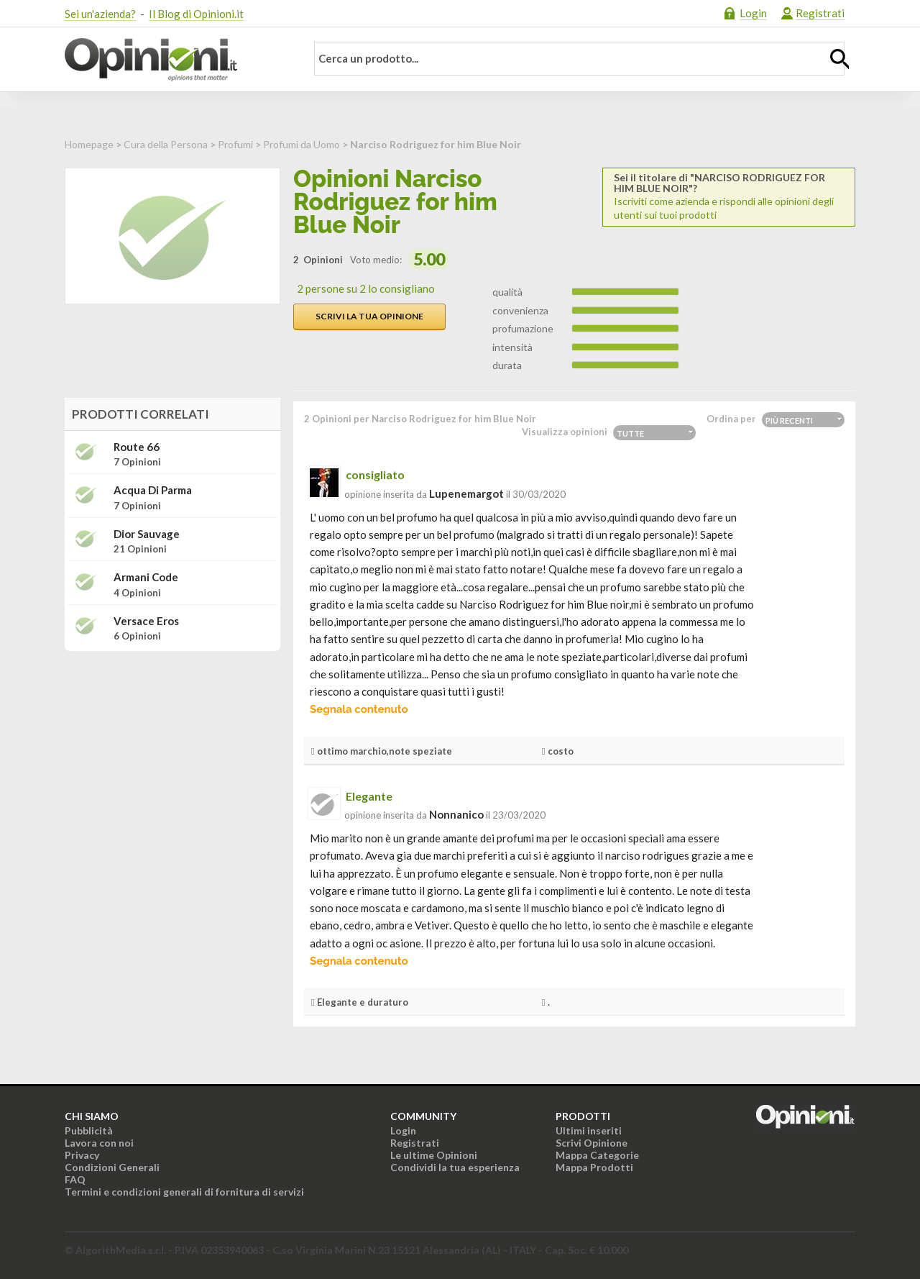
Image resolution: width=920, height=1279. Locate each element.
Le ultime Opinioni (433, 1155)
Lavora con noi (99, 1143)
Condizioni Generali (112, 1167)
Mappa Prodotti (594, 1167)
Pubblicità (89, 1130)
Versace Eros (146, 621)
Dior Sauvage (147, 534)
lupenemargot (466, 493)
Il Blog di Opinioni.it (196, 13)
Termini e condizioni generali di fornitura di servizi (184, 1191)
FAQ (75, 1179)
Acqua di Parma (153, 490)
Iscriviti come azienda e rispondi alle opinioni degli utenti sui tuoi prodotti (729, 196)
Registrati (820, 12)
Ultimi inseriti (589, 1130)
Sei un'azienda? (100, 13)
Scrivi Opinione (591, 1143)
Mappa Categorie (597, 1155)
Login (753, 12)
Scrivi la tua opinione (369, 316)
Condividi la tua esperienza (455, 1167)
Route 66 (137, 447)
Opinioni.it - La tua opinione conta (176, 59)
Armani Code (146, 577)
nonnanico (456, 814)
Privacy (82, 1155)
